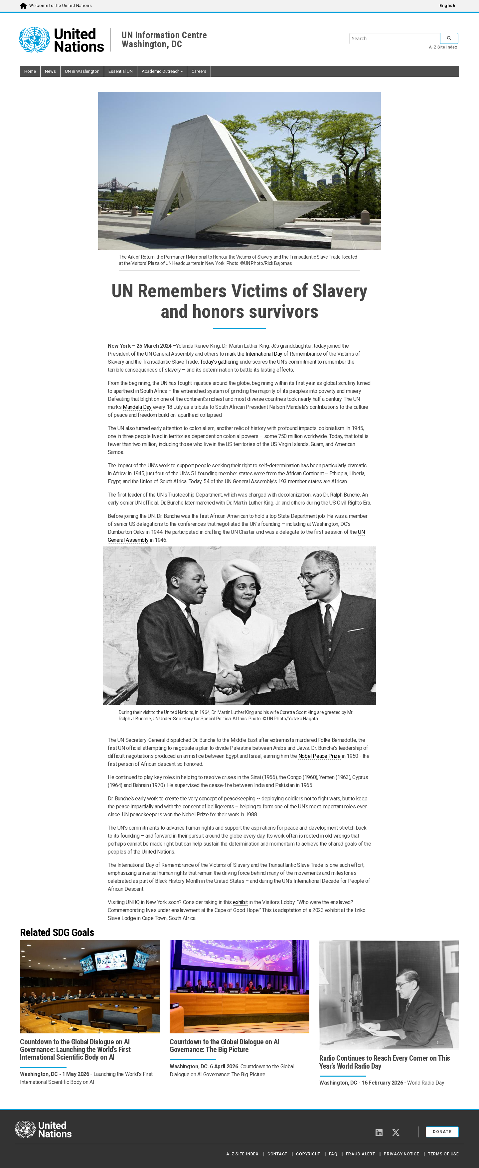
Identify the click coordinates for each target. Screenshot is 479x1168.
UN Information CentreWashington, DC (164, 40)
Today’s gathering (219, 362)
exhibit (240, 902)
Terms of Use (443, 1154)
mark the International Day (253, 354)
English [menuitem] (447, 5)
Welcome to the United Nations (60, 5)
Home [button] (30, 71)
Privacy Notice (401, 1154)
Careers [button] (199, 71)
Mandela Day (137, 407)
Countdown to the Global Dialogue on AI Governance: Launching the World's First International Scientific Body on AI (75, 1049)
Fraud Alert (360, 1154)
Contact (277, 1154)
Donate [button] (442, 1131)
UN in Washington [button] (82, 71)
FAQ (333, 1154)
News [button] (50, 71)
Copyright (308, 1154)
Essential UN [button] (120, 71)
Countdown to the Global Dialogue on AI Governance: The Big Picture (224, 1046)
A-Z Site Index (443, 47)
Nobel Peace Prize (319, 756)
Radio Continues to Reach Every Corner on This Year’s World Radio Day (384, 1062)
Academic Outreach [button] (162, 71)
